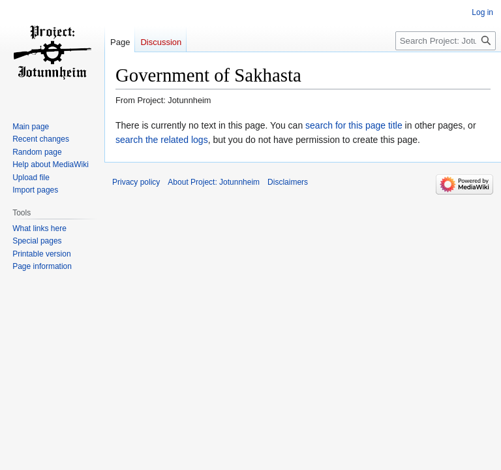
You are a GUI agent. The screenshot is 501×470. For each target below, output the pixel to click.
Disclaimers (287, 182)
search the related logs (161, 139)
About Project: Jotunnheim (214, 182)
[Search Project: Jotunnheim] (445, 40)
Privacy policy (136, 182)
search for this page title (353, 125)
